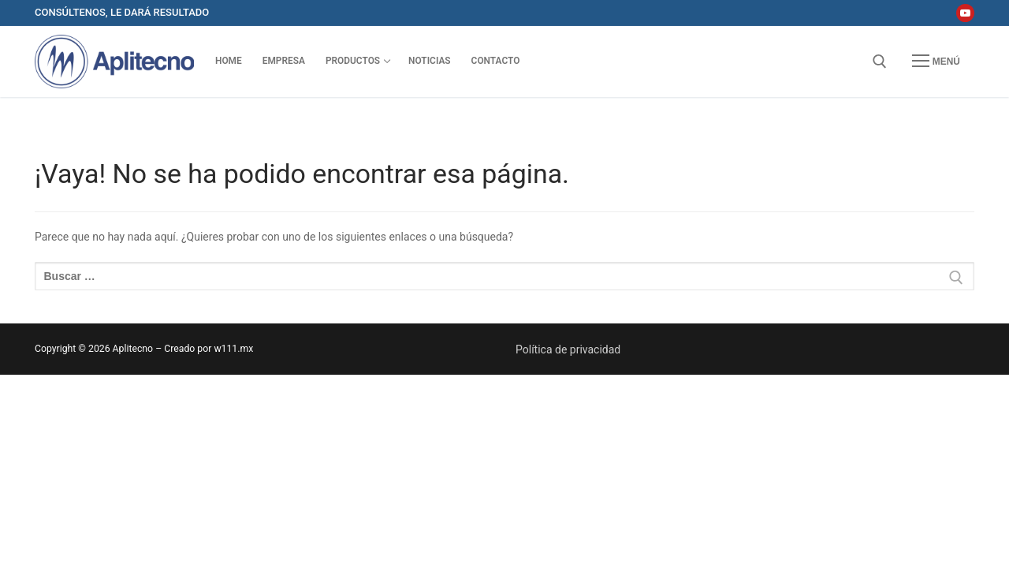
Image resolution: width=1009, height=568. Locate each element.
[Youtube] (965, 13)
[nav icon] (936, 61)
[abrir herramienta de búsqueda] (880, 61)
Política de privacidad (568, 349)
